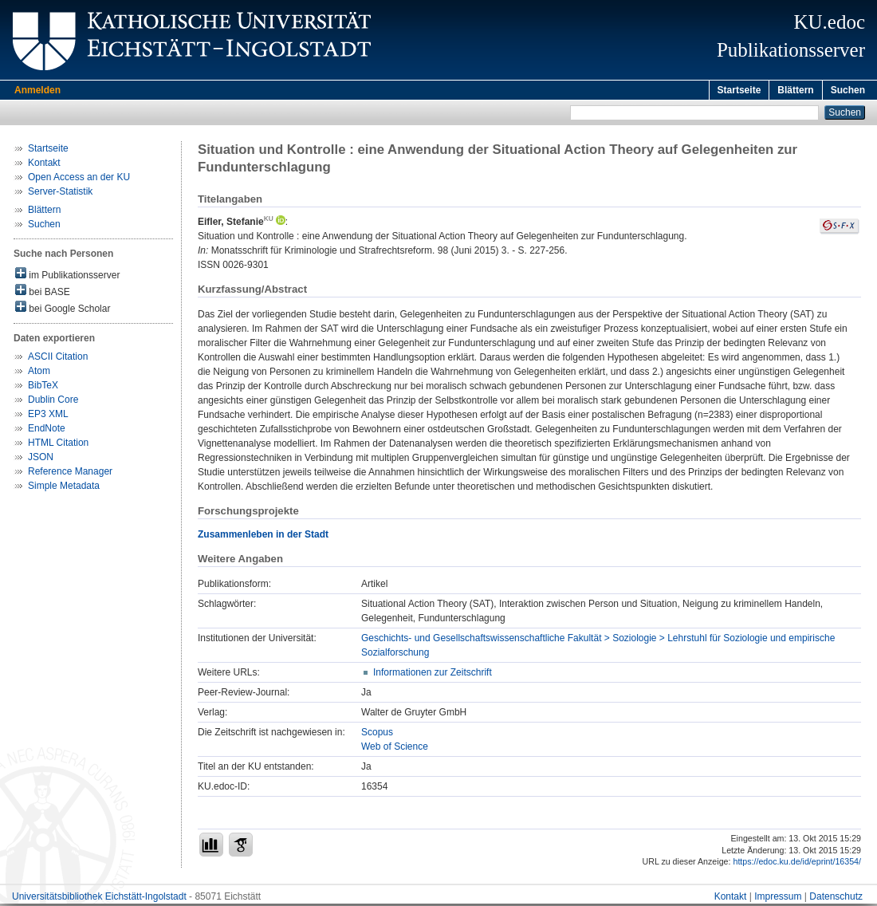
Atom (39, 373)
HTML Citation (58, 445)
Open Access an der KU (79, 179)
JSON (40, 459)
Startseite (739, 90)
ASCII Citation (58, 358)
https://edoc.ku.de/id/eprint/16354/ (797, 864)
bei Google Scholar (62, 310)
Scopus (377, 734)
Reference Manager (70, 473)
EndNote (46, 430)
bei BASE (42, 293)
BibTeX (43, 387)
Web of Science (394, 748)
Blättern (795, 90)
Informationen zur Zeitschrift (432, 674)
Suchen (848, 90)
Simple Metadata (64, 488)
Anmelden (37, 90)
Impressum (777, 898)
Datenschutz (836, 898)
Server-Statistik (60, 193)
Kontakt (44, 165)
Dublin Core (53, 402)
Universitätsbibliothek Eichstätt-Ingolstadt (99, 898)
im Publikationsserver (67, 276)
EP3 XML (48, 416)
